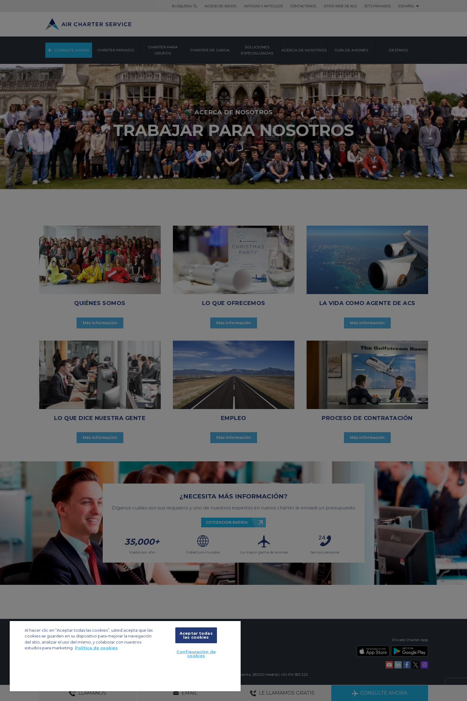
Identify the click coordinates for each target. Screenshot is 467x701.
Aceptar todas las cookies (196, 635)
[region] (125, 655)
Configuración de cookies (196, 653)
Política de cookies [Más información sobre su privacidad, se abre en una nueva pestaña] (96, 647)
